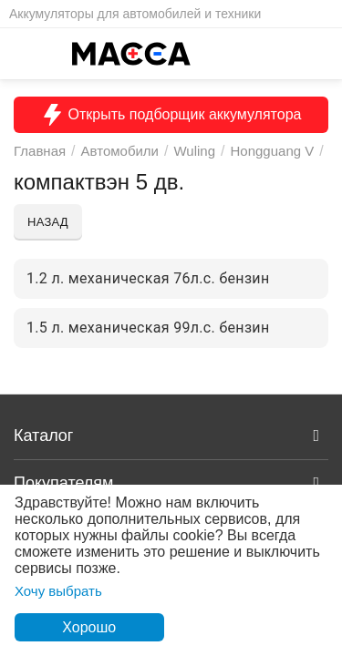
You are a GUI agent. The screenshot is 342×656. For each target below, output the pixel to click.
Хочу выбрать (58, 591)
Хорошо (89, 627)
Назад (47, 222)
